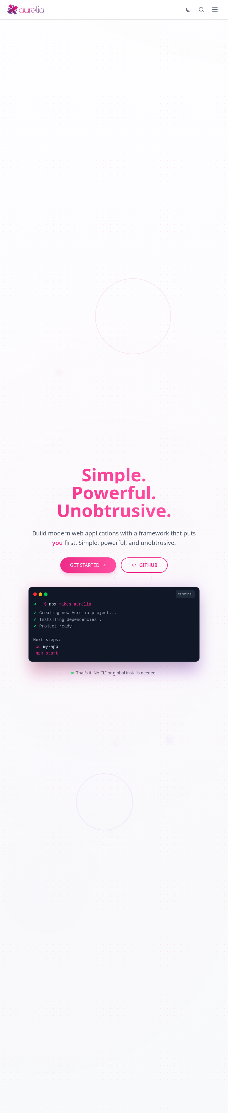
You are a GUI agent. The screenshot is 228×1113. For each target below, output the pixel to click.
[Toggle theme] (188, 9)
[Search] (201, 9)
